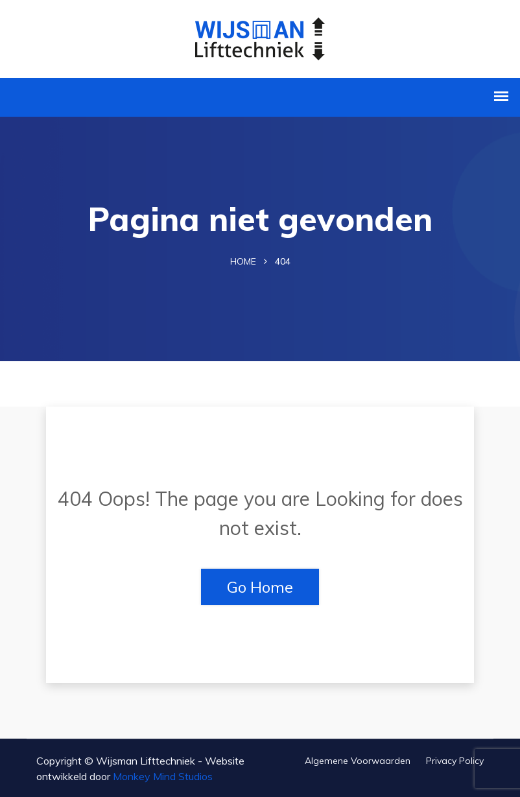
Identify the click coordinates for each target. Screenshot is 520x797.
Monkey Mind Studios (163, 776)
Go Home (260, 587)
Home (243, 261)
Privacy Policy (455, 761)
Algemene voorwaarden (357, 761)
